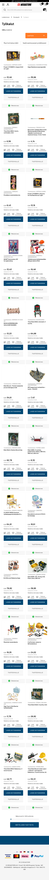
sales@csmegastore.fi (28, 867)
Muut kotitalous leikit (11, 43)
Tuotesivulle (13, 97)
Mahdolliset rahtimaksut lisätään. (11, 81)
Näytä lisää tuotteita (25, 825)
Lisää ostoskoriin (13, 91)
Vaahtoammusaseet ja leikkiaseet (34, 43)
